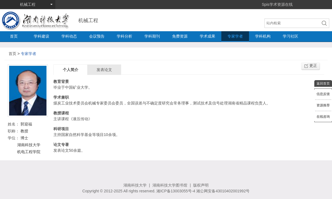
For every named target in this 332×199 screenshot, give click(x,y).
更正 (313, 65)
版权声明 (201, 185)
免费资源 (180, 36)
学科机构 (263, 36)
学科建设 (41, 36)
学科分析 (124, 36)
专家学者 (235, 36)
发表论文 (104, 69)
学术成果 (207, 36)
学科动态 (69, 36)
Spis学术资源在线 (277, 4)
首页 (14, 36)
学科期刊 (152, 36)
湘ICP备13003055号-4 (175, 191)
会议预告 (97, 36)
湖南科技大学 (135, 185)
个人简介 (70, 69)
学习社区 (290, 36)
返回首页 (323, 83)
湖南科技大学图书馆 (169, 185)
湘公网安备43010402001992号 (223, 191)
